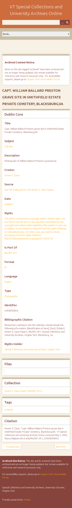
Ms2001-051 (10, 253)
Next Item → (62, 446)
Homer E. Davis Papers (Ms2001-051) (23, 391)
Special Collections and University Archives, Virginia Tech (32, 349)
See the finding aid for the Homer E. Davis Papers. (29, 190)
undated (8, 204)
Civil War (8, 146)
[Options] (62, 22)
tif (5, 267)
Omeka (26, 499)
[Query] (36, 22)
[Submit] (67, 22)
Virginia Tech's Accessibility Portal (43, 79)
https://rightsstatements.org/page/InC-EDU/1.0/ (28, 238)
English (7, 282)
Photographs (10, 296)
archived (8, 409)
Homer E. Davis (12, 175)
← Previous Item (11, 446)
